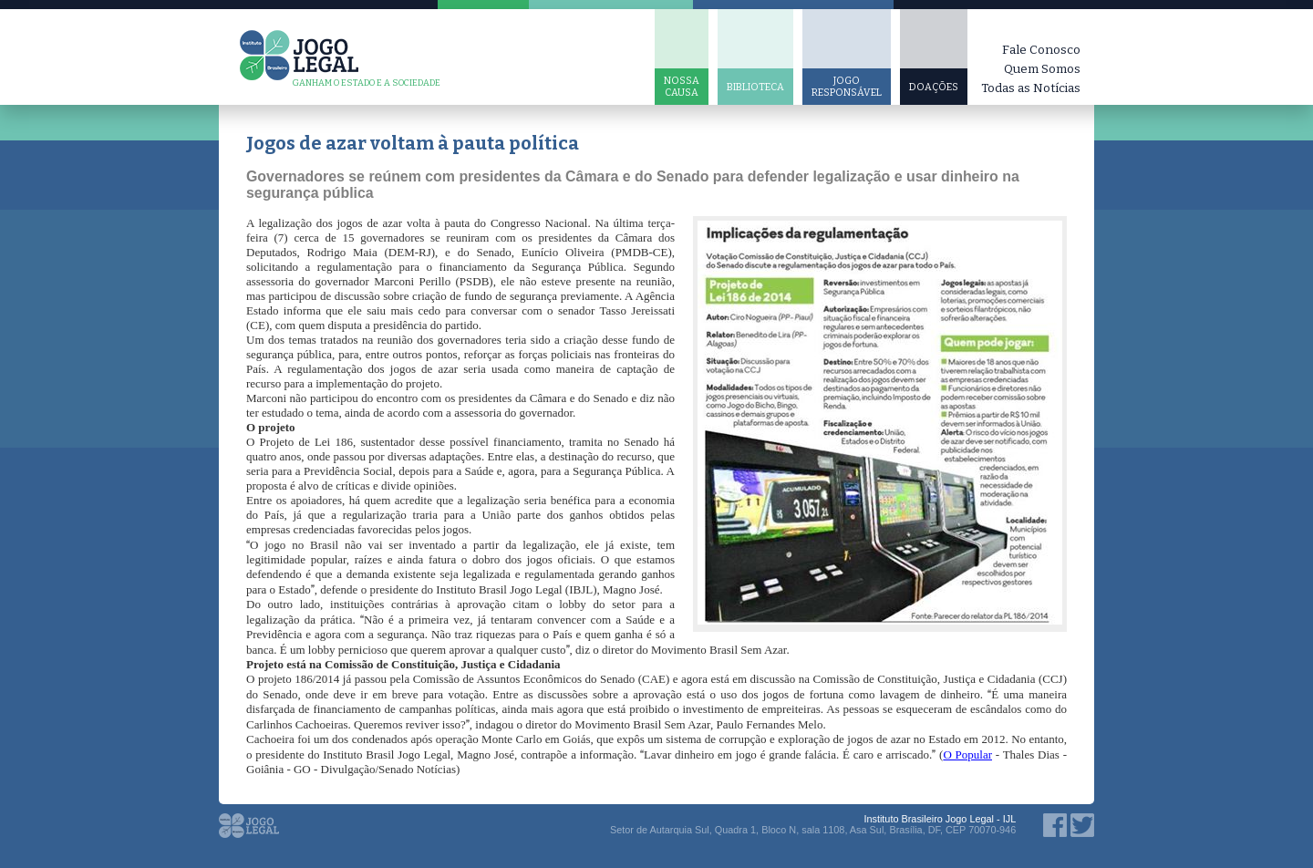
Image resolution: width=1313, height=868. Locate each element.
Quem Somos (1042, 69)
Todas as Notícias (1030, 88)
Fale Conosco (1041, 49)
